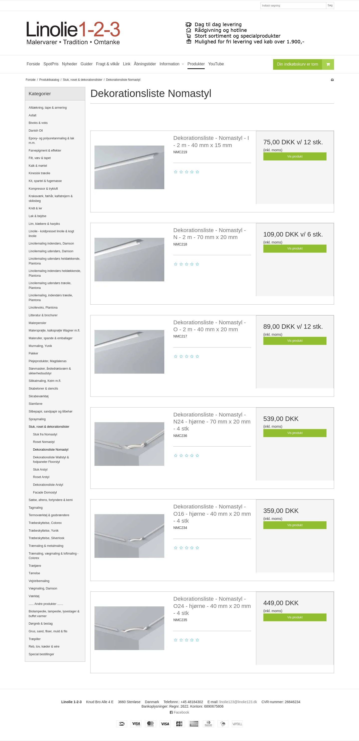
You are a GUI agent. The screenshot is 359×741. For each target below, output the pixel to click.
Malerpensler (37, 323)
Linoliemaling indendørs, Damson (51, 243)
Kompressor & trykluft (43, 188)
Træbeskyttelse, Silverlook (46, 538)
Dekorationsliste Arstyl (48, 485)
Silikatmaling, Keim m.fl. (45, 381)
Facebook (179, 712)
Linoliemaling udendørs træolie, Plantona (50, 285)
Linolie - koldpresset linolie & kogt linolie (51, 234)
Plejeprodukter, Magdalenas (48, 361)
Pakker (33, 353)
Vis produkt (295, 156)
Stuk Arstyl (40, 469)
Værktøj (34, 596)
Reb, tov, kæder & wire (44, 646)
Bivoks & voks (38, 123)
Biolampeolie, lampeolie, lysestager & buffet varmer (54, 614)
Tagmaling (36, 507)
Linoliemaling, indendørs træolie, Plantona (51, 298)
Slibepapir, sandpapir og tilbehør (51, 411)
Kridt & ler (35, 208)
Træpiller (35, 639)
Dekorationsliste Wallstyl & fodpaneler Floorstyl (51, 460)
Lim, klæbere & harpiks (44, 224)
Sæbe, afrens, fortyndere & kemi (51, 500)
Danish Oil (36, 130)
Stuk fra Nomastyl (45, 434)
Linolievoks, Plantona (43, 307)
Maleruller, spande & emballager (51, 338)
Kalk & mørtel (38, 165)
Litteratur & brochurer (43, 315)
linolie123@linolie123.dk (238, 702)
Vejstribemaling (39, 581)
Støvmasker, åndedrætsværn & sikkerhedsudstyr (50, 371)
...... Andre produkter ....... (46, 604)
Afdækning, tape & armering (48, 107)
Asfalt (32, 115)
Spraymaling (37, 419)
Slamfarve (35, 404)
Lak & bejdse (37, 216)
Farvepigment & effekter (45, 150)
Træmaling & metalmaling (46, 546)
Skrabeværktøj (39, 396)
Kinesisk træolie (39, 173)
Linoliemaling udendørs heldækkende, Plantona (54, 261)
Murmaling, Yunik (40, 346)
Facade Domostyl (45, 492)
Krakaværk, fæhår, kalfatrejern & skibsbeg (51, 198)
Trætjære (35, 566)
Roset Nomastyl (44, 442)
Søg (330, 5)
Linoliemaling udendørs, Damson (51, 251)
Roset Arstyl (41, 477)
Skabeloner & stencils (43, 388)
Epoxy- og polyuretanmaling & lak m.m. (51, 141)
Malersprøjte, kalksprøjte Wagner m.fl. (54, 330)
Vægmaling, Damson (43, 588)
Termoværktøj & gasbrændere (49, 515)
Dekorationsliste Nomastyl (51, 449)
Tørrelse (34, 573)
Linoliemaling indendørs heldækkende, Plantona (55, 273)
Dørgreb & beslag (41, 623)
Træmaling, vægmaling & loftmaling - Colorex (54, 556)
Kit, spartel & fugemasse (45, 181)
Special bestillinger (41, 654)
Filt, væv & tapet (40, 158)
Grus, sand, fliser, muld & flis (48, 631)
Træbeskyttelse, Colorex (45, 523)
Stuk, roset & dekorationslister (49, 426)
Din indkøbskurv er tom (305, 64)
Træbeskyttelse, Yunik (44, 530)
